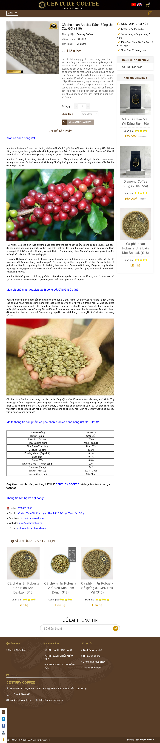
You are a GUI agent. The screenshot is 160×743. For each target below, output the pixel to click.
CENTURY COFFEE (67, 484)
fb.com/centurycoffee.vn (32, 517)
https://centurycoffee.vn (30, 522)
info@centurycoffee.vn (21, 699)
